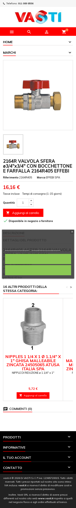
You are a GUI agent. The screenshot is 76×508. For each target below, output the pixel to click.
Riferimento (10, 177)
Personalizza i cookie (46, 248)
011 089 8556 (25, 3)
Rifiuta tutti (38, 270)
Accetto (38, 259)
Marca (41, 177)
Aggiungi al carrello (22, 213)
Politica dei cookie (17, 248)
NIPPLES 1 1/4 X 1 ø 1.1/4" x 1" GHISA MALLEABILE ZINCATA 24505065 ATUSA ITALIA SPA (33, 362)
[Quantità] (23, 203)
